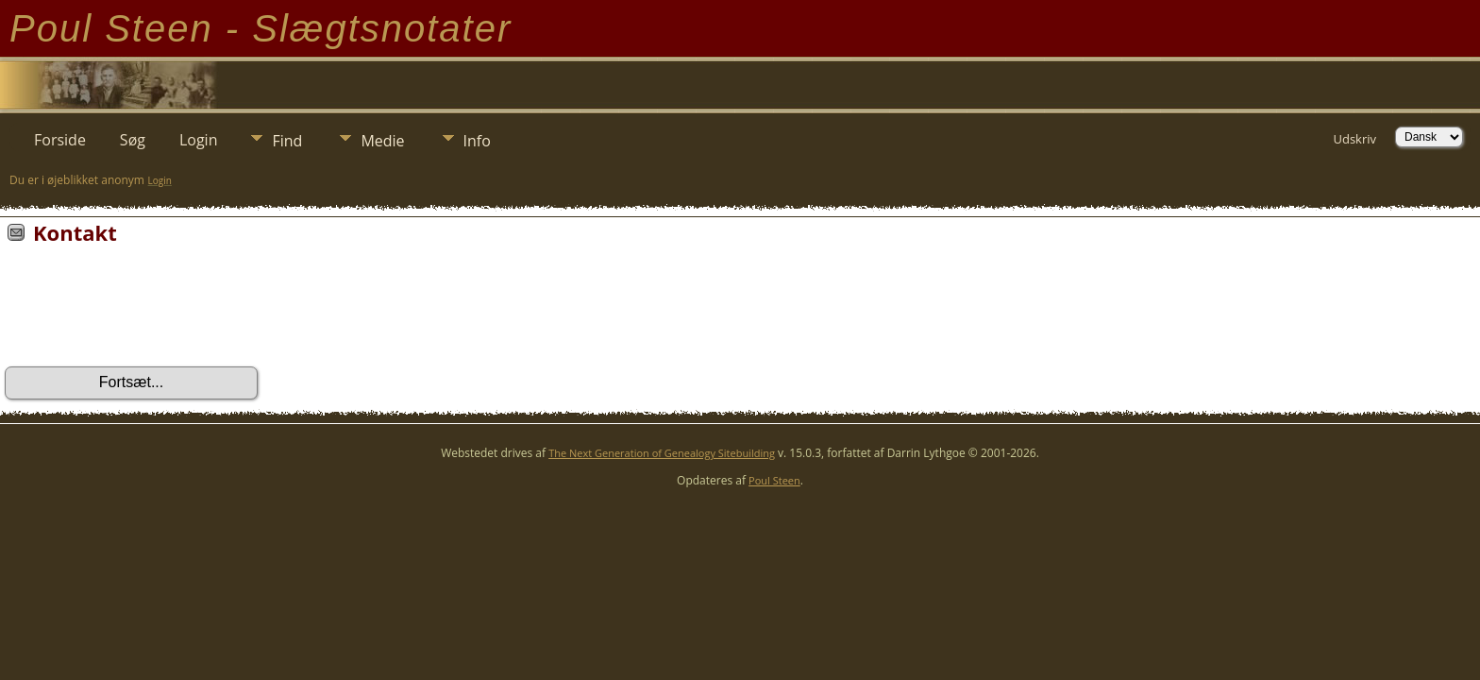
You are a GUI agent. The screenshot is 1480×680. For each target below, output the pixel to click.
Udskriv (1354, 138)
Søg (132, 139)
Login (198, 139)
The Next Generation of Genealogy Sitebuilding (661, 453)
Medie (382, 140)
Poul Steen (774, 480)
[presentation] (148, 311)
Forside (60, 139)
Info (477, 140)
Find (287, 140)
